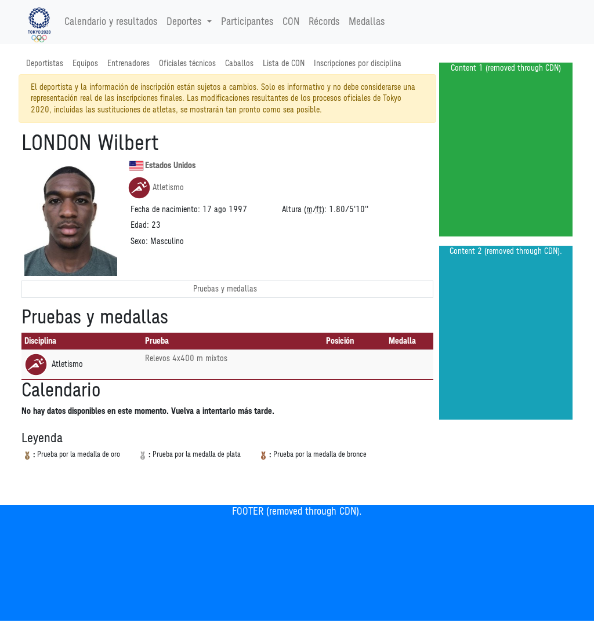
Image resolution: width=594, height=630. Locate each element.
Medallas (367, 22)
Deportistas (44, 63)
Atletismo (156, 187)
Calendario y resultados (110, 22)
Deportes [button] (185, 22)
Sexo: (139, 241)
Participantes (247, 22)
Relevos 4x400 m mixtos (186, 358)
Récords (324, 22)
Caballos (239, 63)
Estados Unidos (162, 166)
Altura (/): (304, 209)
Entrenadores (128, 63)
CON (290, 22)
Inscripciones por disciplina (357, 63)
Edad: (140, 225)
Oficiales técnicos (187, 63)
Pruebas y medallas (225, 289)
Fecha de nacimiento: (165, 209)
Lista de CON (284, 63)
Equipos (85, 63)
